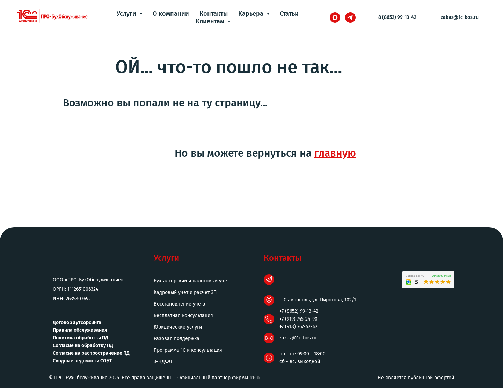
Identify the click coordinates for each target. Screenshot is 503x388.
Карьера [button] (251, 13)
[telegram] (350, 17)
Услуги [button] (127, 13)
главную (335, 153)
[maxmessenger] (335, 17)
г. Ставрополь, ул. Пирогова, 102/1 (317, 300)
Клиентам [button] (211, 21)
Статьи (289, 13)
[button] (206, 362)
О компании (171, 13)
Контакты (213, 13)
